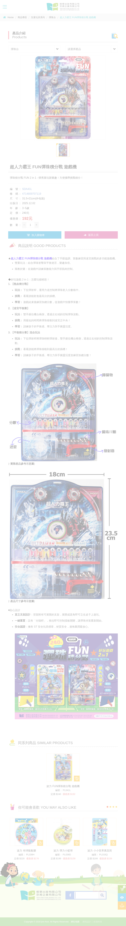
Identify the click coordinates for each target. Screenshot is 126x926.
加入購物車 (35, 235)
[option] (63, 97)
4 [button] (116, 807)
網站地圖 (75, 921)
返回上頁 (91, 235)
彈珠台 (52, 17)
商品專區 (22, 17)
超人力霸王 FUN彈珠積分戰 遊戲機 (78, 17)
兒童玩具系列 (38, 17)
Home (8, 17)
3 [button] (113, 807)
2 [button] (110, 807)
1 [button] (107, 807)
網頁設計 (87, 921)
